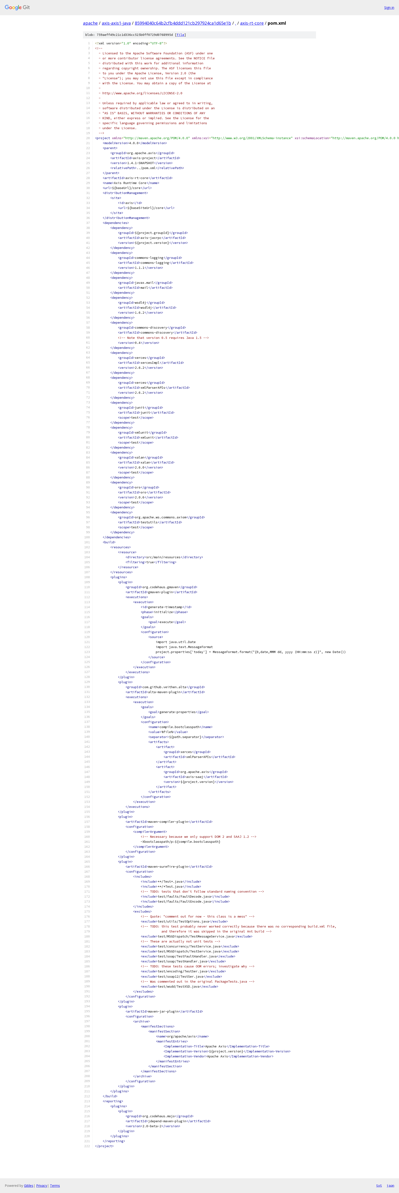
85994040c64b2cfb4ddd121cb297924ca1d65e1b (183, 23)
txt (379, 1185)
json (390, 1185)
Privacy (41, 1185)
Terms (55, 1185)
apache (90, 23)
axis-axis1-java (116, 23)
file (180, 35)
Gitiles (28, 1185)
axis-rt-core (252, 23)
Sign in (389, 7)
